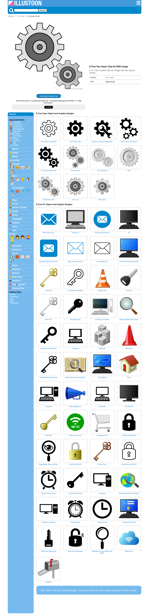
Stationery (17, 250)
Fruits (15, 215)
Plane (14, 226)
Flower (15, 153)
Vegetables (17, 219)
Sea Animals (18, 188)
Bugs (14, 200)
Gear (23, 16)
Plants (15, 156)
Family (12, 234)
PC (18, 16)
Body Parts (17, 277)
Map (12, 298)
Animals (16, 164)
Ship (14, 230)
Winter (16, 145)
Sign (12, 301)
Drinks (15, 211)
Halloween (17, 127)
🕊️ (12, 183)
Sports (15, 253)
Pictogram (14, 303)
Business (16, 269)
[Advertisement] (115, 42)
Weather (16, 160)
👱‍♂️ (12, 241)
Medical (15, 273)
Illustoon (11, 16)
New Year (17, 136)
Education (17, 246)
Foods (15, 204)
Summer (16, 140)
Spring (16, 138)
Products (16, 281)
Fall (14, 143)
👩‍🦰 (28, 237)
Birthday (16, 133)
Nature (15, 149)
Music (15, 265)
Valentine (17, 131)
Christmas (17, 124)
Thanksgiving (18, 129)
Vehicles (16, 223)
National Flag (18, 288)
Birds (14, 176)
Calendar (17, 122)
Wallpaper (14, 296)
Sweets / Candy (19, 207)
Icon (14, 284)
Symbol (21, 284)
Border (13, 294)
